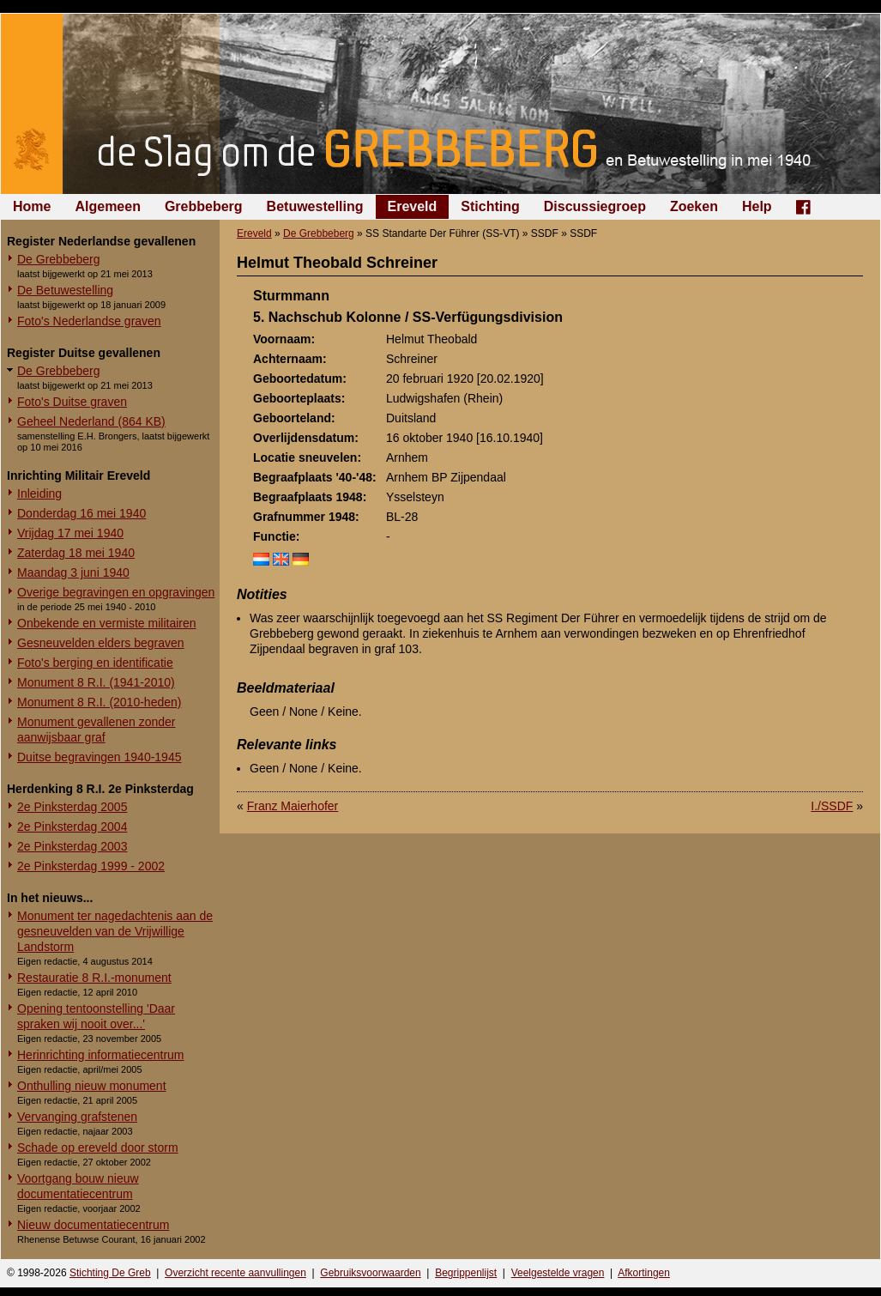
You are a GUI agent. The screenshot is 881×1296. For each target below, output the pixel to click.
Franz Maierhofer (293, 806)
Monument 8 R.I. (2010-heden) (99, 702)
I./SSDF (832, 806)
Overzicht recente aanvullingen (235, 1273)
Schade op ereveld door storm (97, 1147)
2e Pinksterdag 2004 (72, 826)
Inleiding (39, 493)
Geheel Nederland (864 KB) (91, 421)
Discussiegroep (595, 206)
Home (32, 206)
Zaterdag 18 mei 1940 (76, 553)
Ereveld (412, 206)
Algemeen (107, 206)
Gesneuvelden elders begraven (100, 643)
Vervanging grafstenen (77, 1116)
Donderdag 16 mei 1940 (81, 513)
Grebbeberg (204, 206)
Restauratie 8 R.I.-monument (94, 977)
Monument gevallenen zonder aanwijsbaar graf (96, 729)
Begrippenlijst (466, 1273)
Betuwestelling (315, 206)
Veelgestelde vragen (558, 1273)
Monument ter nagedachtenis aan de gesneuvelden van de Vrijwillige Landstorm (115, 931)
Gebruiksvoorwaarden (370, 1273)
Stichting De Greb (110, 1273)
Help (757, 206)
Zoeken (694, 206)
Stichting (490, 206)
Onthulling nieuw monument (91, 1086)
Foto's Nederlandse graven (89, 321)
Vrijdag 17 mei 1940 (70, 533)
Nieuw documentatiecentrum (93, 1225)
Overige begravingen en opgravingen (115, 592)
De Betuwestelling (65, 290)
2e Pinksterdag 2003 (72, 846)
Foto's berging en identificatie (95, 662)
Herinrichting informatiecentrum (100, 1055)
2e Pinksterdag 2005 (72, 807)
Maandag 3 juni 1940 (73, 572)
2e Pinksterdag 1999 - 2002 (91, 866)
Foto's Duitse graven (72, 402)
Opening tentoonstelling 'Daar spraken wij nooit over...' (96, 1016)
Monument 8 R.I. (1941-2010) (96, 682)
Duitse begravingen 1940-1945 (99, 757)
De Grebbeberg (58, 259)
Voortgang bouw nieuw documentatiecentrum (78, 1186)
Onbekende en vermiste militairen (106, 623)
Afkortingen (644, 1273)
